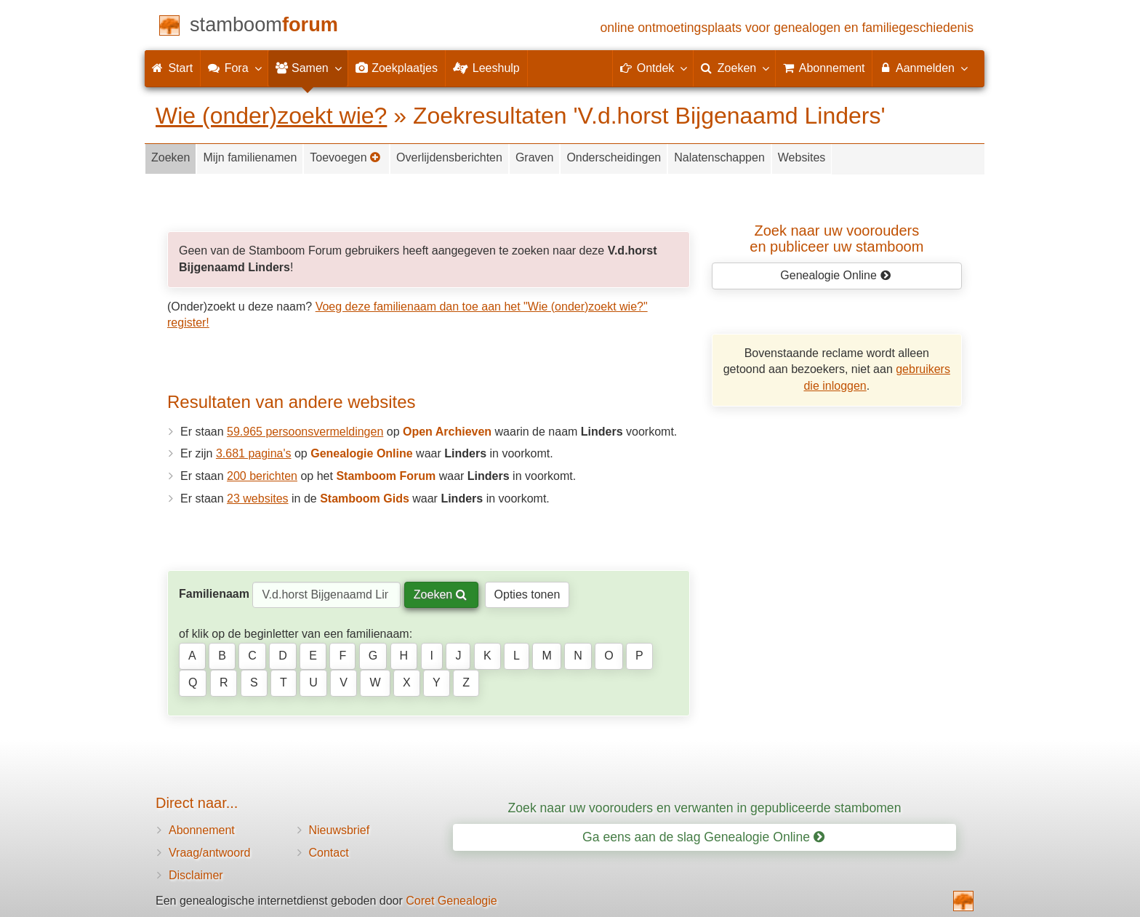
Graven (534, 157)
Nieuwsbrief (339, 830)
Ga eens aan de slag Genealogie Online (703, 837)
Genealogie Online (835, 275)
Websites (802, 157)
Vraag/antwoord (209, 852)
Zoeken (170, 157)
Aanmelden (923, 67)
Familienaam (214, 594)
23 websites (258, 498)
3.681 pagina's (254, 453)
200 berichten (262, 476)
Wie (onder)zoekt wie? (271, 116)
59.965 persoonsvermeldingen (305, 431)
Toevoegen (345, 157)
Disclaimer (196, 875)
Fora (234, 67)
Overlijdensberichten (449, 157)
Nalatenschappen (719, 157)
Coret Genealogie (451, 900)
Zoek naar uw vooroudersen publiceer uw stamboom (836, 239)
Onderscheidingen (613, 157)
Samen (308, 67)
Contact (329, 852)
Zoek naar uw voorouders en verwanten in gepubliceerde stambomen (705, 808)
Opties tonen (527, 594)
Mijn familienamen (250, 157)
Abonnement (202, 830)
